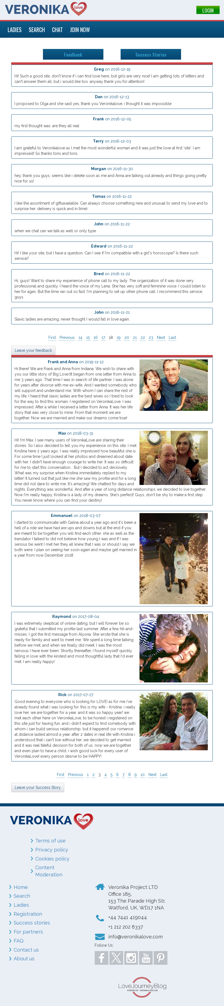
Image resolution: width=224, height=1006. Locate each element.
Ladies (21, 905)
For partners (28, 932)
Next (161, 337)
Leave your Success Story (38, 787)
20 (126, 337)
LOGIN (208, 10)
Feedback (73, 54)
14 (80, 337)
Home (21, 887)
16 (96, 337)
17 (103, 337)
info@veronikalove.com (135, 937)
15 (88, 337)
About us (24, 958)
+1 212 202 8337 (125, 927)
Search (22, 896)
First (52, 337)
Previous (67, 337)
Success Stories (150, 54)
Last (172, 337)
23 (151, 337)
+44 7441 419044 (127, 917)
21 (135, 337)
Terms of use (50, 841)
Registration (28, 914)
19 (119, 337)
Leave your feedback (33, 350)
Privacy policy (51, 850)
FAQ (19, 941)
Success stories (32, 923)
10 (143, 774)
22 (143, 337)
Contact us (26, 950)
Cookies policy (52, 859)
